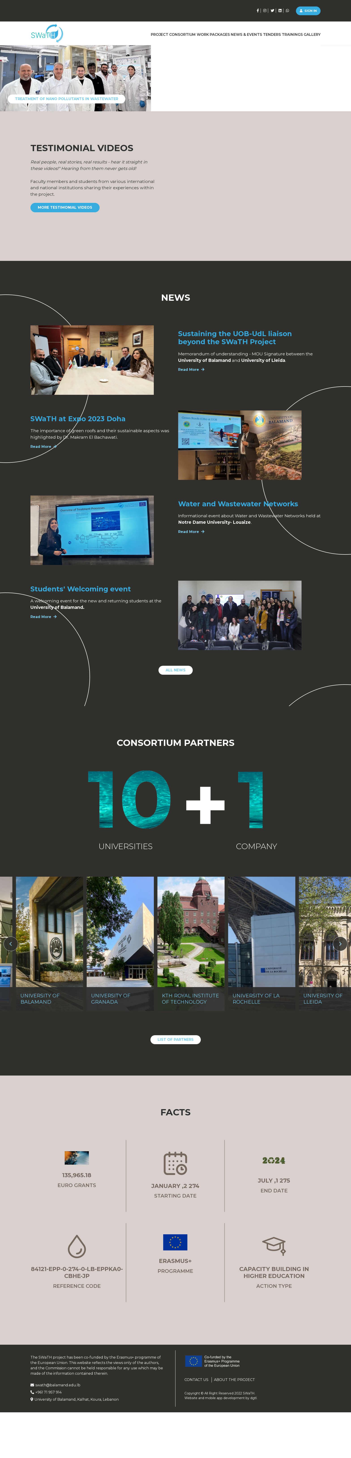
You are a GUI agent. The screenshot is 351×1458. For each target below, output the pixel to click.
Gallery (312, 33)
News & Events (229, 33)
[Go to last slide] (11, 1031)
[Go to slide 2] (297, 186)
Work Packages (190, 33)
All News (176, 758)
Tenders (260, 33)
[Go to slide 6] (338, 186)
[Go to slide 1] (285, 186)
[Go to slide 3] (308, 186)
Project (125, 33)
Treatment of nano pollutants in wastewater (66, 186)
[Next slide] (340, 1031)
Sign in (308, 11)
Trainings (286, 33)
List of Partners (176, 1127)
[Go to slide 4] (318, 186)
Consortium (153, 33)
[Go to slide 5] (328, 186)
